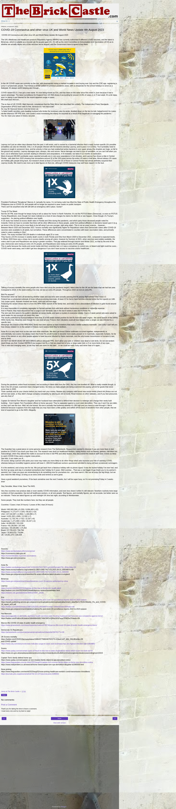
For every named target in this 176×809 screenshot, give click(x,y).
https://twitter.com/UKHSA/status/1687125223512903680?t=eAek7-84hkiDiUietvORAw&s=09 (37, 607)
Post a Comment (9, 704)
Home (59, 718)
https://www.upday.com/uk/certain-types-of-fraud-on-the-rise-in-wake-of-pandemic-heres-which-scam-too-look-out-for (47, 651)
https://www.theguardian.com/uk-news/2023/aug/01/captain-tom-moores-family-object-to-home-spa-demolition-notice (47, 662)
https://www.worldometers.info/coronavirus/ (18, 551)
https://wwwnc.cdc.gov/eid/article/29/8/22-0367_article (22, 593)
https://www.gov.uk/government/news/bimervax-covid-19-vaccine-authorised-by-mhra (34, 581)
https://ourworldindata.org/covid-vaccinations (18, 556)
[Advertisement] (59, 736)
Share (4, 695)
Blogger (64, 807)
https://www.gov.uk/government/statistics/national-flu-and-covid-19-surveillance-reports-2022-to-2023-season (44, 600)
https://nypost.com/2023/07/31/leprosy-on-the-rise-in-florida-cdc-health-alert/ (31, 588)
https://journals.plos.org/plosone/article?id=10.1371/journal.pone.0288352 (30, 674)
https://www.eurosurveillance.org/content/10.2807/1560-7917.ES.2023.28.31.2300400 (35, 572)
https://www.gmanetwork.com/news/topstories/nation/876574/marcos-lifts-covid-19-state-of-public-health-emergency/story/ (49, 625)
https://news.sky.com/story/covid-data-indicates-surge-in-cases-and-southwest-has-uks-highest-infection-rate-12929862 (48, 644)
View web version (59, 723)
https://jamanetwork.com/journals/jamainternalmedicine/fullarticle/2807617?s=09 (32, 632)
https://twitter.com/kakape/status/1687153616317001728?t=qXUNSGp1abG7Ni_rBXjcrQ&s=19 (38, 567)
